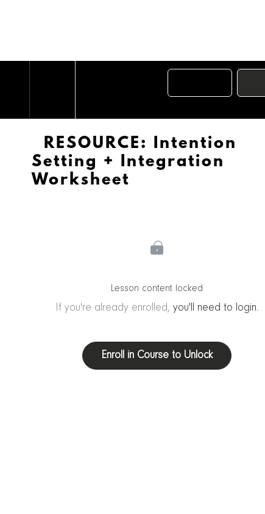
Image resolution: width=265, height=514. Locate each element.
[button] (14, 90)
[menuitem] (52, 90)
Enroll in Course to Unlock (157, 355)
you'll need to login (214, 308)
